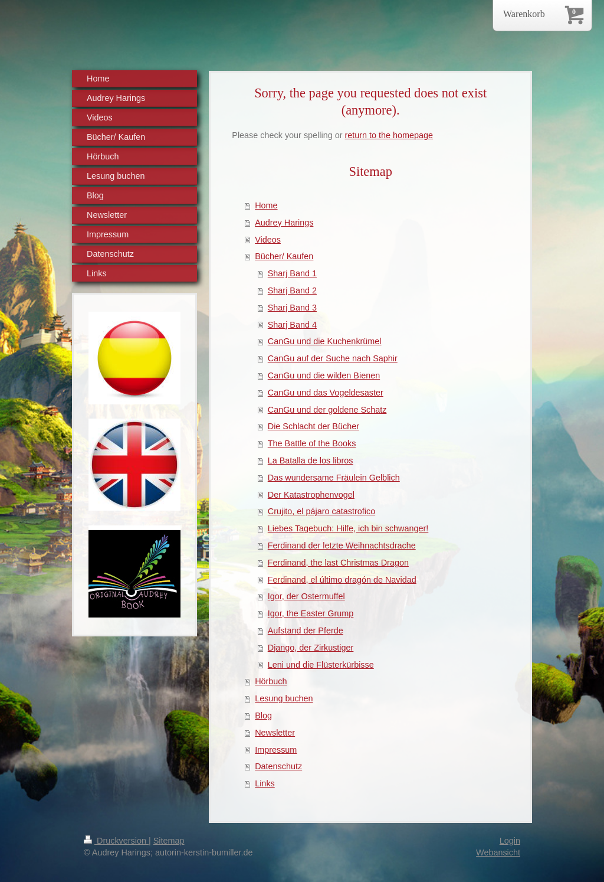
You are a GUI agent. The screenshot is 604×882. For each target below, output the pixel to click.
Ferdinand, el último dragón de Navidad (342, 579)
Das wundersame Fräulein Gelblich (334, 477)
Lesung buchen (284, 698)
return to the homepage (389, 135)
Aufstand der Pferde (305, 630)
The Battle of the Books (312, 443)
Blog (263, 715)
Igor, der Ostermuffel (306, 596)
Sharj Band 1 (292, 273)
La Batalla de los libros (310, 460)
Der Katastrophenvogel (311, 494)
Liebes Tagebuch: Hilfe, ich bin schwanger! (348, 528)
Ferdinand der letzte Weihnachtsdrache (342, 545)
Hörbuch (271, 681)
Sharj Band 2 (292, 290)
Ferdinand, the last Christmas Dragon (338, 562)
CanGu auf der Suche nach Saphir (333, 358)
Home (266, 205)
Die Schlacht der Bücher (313, 426)
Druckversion (116, 840)
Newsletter (275, 732)
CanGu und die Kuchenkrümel (325, 341)
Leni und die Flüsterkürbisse (321, 664)
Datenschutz (278, 766)
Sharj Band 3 (292, 307)
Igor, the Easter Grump (311, 613)
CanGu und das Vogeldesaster (325, 392)
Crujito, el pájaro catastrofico (321, 511)
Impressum (276, 749)
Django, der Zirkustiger (311, 647)
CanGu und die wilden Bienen (324, 375)
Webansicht (498, 852)
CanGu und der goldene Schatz (327, 409)
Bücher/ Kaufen (284, 256)
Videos (268, 239)
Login (510, 840)
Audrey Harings (284, 222)
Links (265, 783)
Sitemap (169, 840)
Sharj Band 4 (292, 324)
